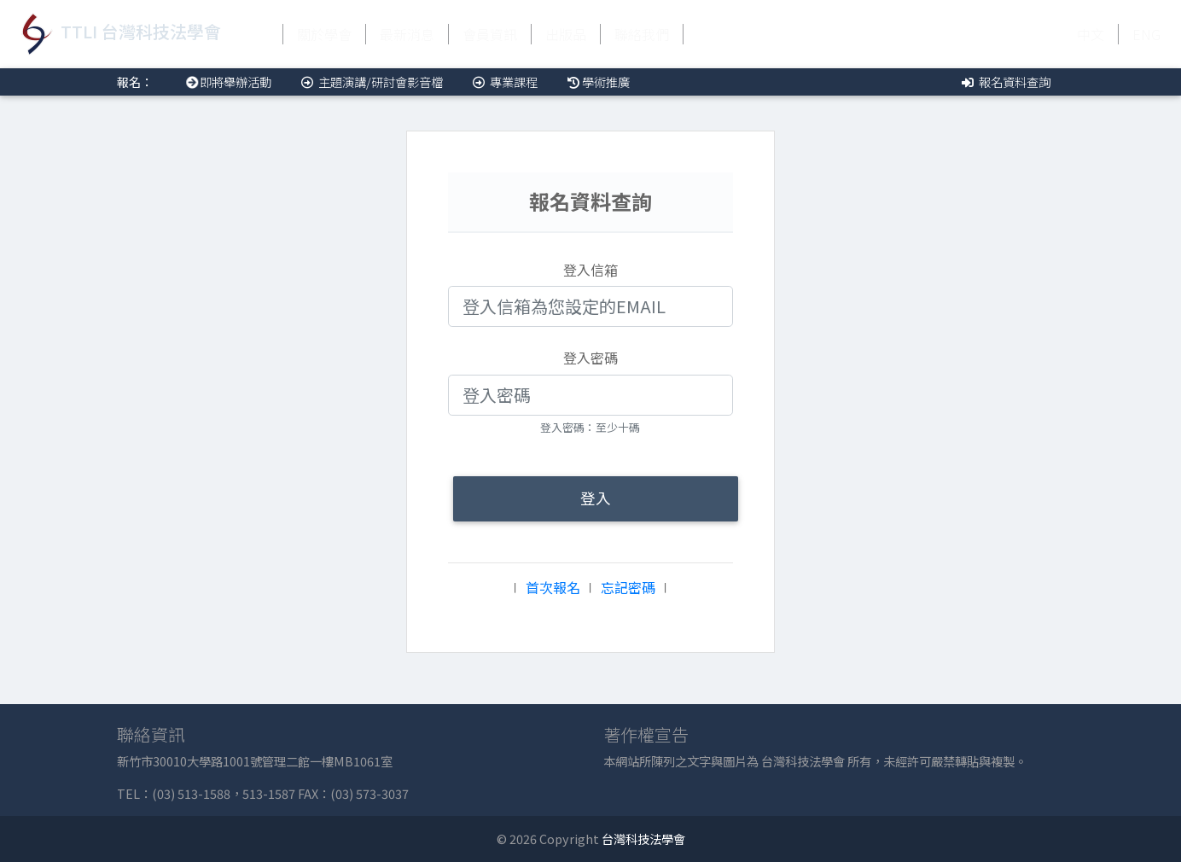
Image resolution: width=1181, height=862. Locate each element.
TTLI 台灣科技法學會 (117, 34)
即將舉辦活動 (225, 81)
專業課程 (504, 81)
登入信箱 (590, 269)
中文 (1090, 34)
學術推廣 (597, 81)
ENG (1146, 34)
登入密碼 (590, 357)
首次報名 (553, 587)
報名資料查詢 (1004, 81)
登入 (595, 498)
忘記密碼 (628, 587)
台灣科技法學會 (643, 838)
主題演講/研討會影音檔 (371, 81)
